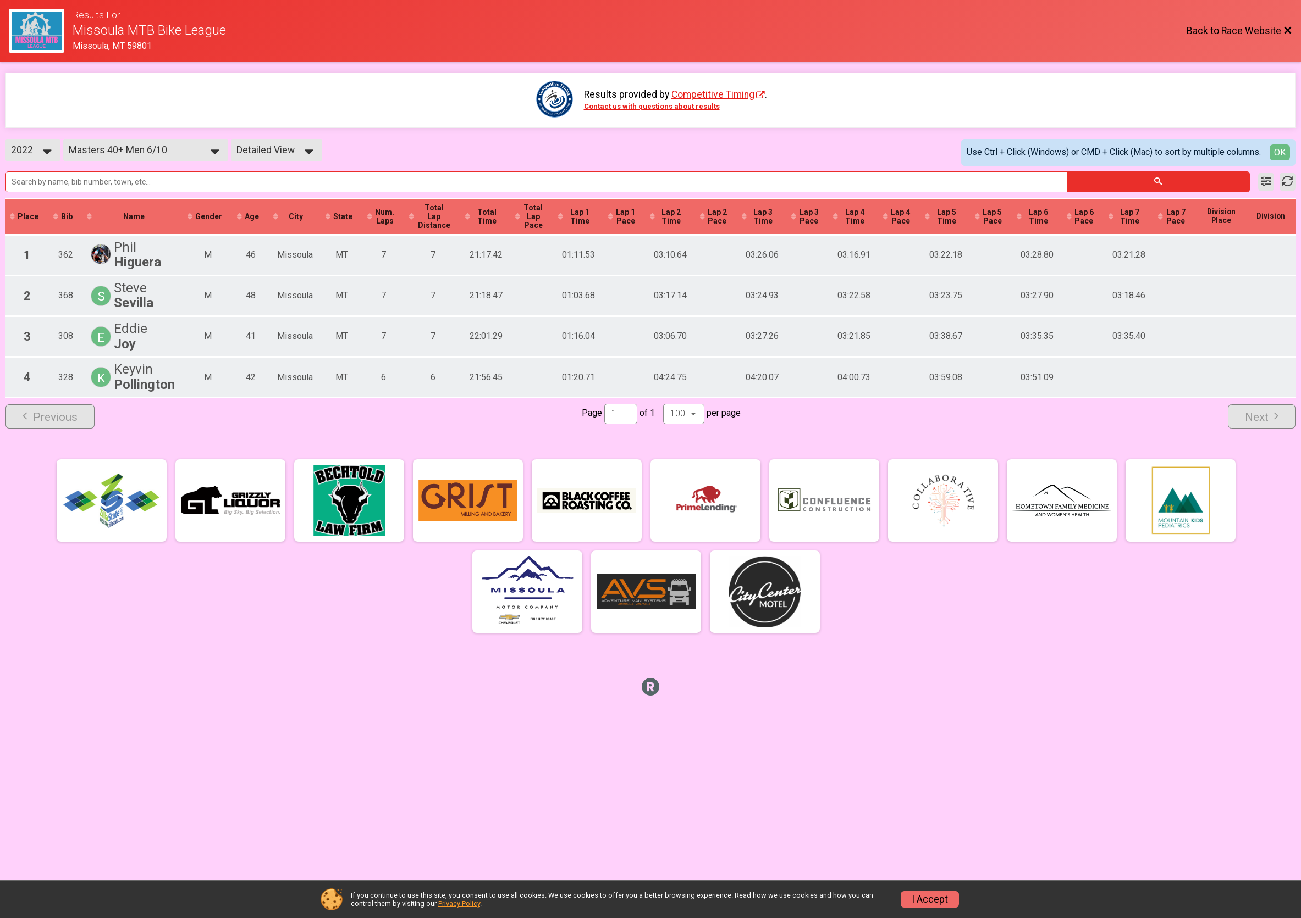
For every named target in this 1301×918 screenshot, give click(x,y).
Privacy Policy (459, 903)
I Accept (930, 899)
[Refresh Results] (1288, 182)
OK (1280, 152)
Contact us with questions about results (652, 106)
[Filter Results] (1266, 182)
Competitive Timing (712, 94)
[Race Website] (41, 31)
